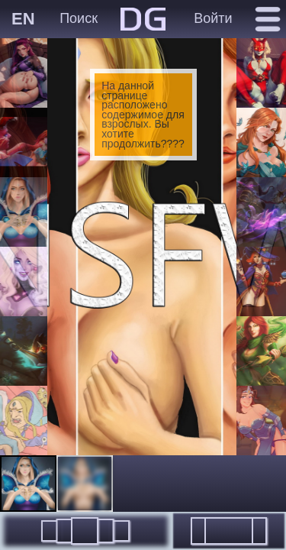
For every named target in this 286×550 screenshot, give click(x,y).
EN (23, 18)
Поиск (78, 18)
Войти (213, 18)
